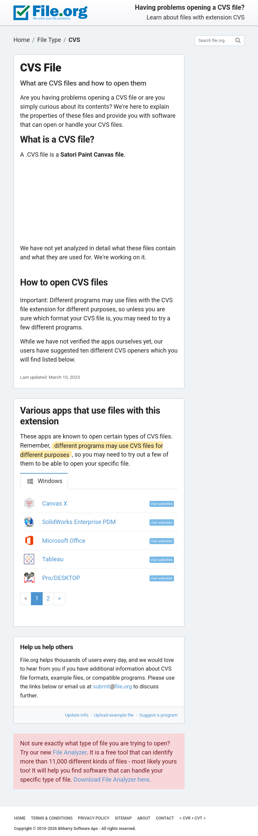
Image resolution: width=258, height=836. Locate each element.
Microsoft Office (64, 540)
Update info (76, 715)
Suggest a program (158, 715)
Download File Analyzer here (111, 779)
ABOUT (143, 818)
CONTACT (165, 818)
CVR (186, 818)
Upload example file (114, 715)
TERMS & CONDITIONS (52, 818)
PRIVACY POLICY (93, 818)
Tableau (52, 559)
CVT (198, 818)
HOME (20, 818)
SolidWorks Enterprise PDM (79, 521)
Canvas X (55, 503)
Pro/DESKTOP (61, 577)
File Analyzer (69, 752)
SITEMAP (123, 818)
